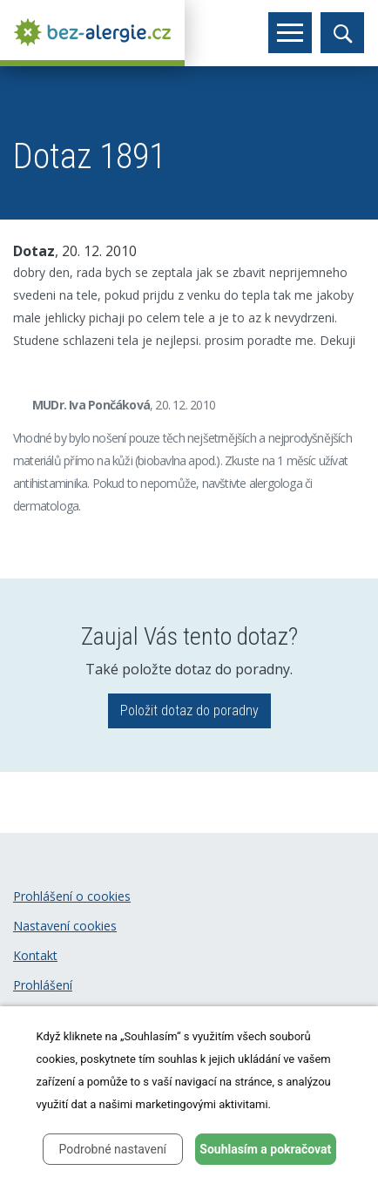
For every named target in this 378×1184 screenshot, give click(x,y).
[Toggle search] (342, 32)
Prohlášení (42, 985)
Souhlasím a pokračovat (265, 1149)
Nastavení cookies (65, 925)
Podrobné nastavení (112, 1149)
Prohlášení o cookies (72, 896)
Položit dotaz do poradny (189, 710)
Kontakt (35, 955)
